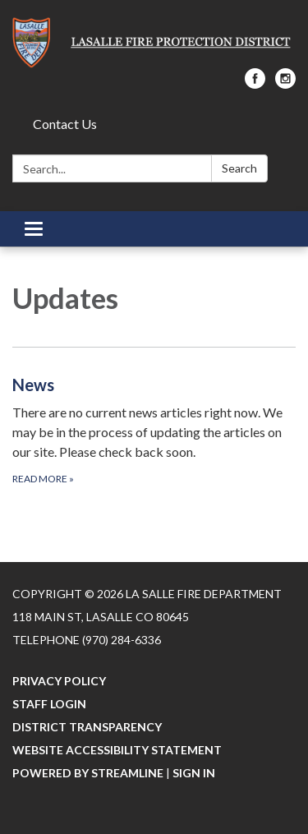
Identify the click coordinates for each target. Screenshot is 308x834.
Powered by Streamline (87, 773)
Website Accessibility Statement (117, 750)
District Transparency (87, 727)
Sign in (193, 773)
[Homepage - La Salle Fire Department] (154, 42)
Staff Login (49, 704)
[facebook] (255, 83)
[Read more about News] (154, 429)
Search (239, 168)
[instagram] (285, 83)
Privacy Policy (59, 681)
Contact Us (65, 123)
